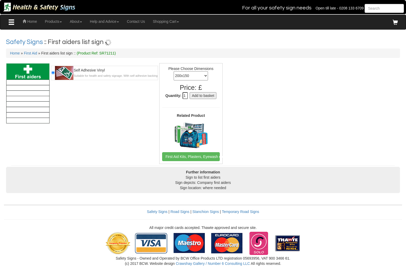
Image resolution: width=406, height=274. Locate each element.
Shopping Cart (166, 21)
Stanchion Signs (206, 212)
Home (30, 21)
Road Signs (180, 212)
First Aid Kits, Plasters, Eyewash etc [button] (193, 157)
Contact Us (136, 21)
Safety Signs (25, 42)
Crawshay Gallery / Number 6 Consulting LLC (213, 263)
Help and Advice (104, 21)
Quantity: (173, 96)
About (76, 21)
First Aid (30, 53)
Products (53, 21)
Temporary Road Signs (240, 212)
